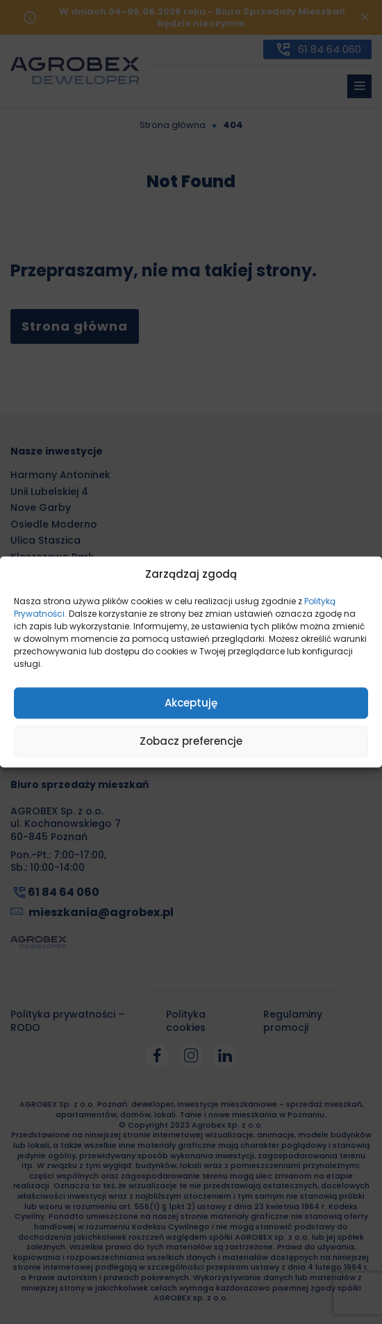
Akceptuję (191, 702)
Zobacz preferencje (191, 741)
